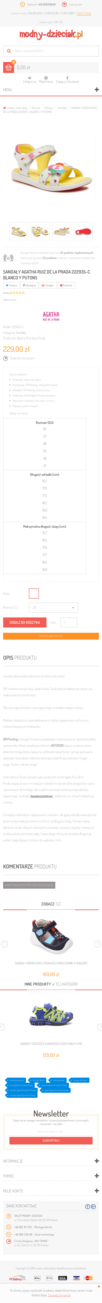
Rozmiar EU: (10, 607)
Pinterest (66, 285)
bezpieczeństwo (42, 796)
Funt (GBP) (68, 13)
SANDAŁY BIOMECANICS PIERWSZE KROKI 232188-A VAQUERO (51, 963)
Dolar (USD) (35, 13)
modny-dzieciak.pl (15, 108)
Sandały (62, 108)
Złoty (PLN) (84, 13)
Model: (7, 327)
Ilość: (54, 622)
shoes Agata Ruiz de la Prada (56, 1090)
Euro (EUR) (52, 13)
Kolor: (6, 593)
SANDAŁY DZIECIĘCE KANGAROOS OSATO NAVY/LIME (51, 1044)
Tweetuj (11, 285)
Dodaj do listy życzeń (21, 358)
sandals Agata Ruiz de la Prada (22, 1095)
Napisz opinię (9, 299)
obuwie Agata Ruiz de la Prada (54, 1085)
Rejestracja (46, 79)
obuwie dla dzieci (80, 1080)
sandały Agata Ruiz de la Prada (23, 1090)
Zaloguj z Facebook (67, 78)
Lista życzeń (75, 4)
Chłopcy (48, 108)
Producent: (9, 338)
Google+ (48, 285)
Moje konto (13, 1190)
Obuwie (36, 108)
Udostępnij (29, 285)
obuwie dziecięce (17, 1080)
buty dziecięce (59, 1080)
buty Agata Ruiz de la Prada (21, 1085)
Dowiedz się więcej (59, 1295)
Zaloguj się (29, 79)
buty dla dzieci (38, 1080)
